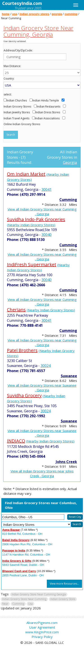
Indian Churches (16, 100)
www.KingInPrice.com (42, 632)
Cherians (16, 310)
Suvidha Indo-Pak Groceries (36, 219)
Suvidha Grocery (24, 395)
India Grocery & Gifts (16, 560)
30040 (46, 234)
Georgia (70, 162)
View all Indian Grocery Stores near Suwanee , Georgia (42, 387)
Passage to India (13, 550)
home (6, 14)
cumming (71, 14)
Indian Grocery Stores (17, 106)
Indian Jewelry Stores (17, 112)
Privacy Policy (42, 636)
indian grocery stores (34, 14)
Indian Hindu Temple (45, 100)
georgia (57, 14)
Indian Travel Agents (16, 118)
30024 (46, 365)
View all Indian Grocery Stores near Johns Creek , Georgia (42, 473)
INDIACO (16, 441)
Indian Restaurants (48, 106)
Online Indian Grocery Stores (22, 124)
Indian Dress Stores (47, 112)
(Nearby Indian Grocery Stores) (31, 225)
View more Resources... (64, 583)
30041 (46, 189)
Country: (9, 78)
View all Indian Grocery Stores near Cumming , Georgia (42, 211)
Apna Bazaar (11, 529)
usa (14, 14)
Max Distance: (12, 66)
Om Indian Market (26, 174)
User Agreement (42, 627)
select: (8, 94)
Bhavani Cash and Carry (19, 571)
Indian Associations (47, 118)
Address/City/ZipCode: (18, 50)
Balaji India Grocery (16, 540)
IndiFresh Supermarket (31, 264)
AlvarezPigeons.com (42, 622)
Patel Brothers (22, 350)
